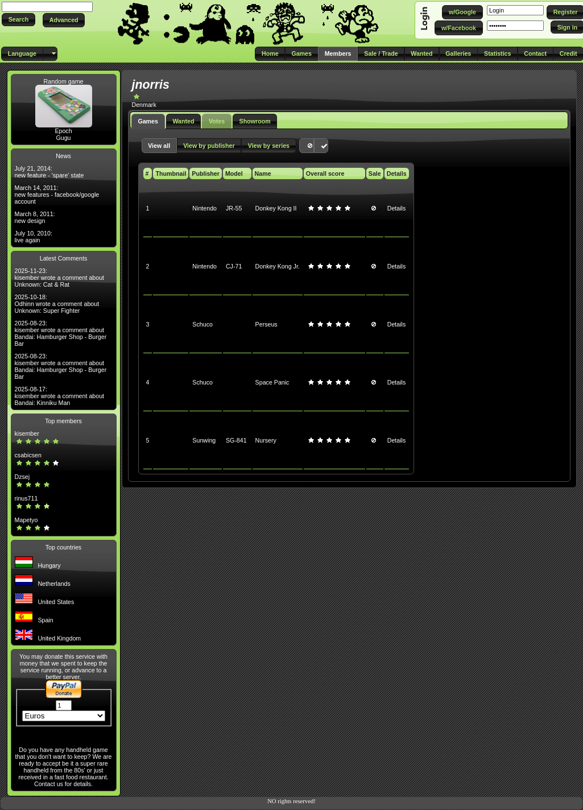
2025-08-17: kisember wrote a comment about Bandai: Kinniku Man (60, 396)
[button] (18, 19)
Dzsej (22, 476)
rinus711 (26, 498)
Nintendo (204, 208)
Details (396, 208)
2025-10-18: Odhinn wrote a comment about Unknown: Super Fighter (57, 304)
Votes (217, 121)
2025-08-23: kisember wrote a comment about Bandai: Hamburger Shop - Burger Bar (61, 333)
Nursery (265, 440)
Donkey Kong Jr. (277, 266)
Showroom (255, 121)
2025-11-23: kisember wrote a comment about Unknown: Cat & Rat (60, 277)
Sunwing (204, 440)
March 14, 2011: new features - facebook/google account (57, 194)
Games (148, 121)
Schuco (202, 324)
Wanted (183, 121)
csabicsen (28, 455)
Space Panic (272, 382)
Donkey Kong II (276, 208)
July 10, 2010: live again (33, 236)
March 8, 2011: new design (35, 217)
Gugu (63, 137)
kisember (27, 433)
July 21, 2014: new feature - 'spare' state (49, 172)
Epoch (63, 130)
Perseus (266, 324)
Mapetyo (26, 519)
